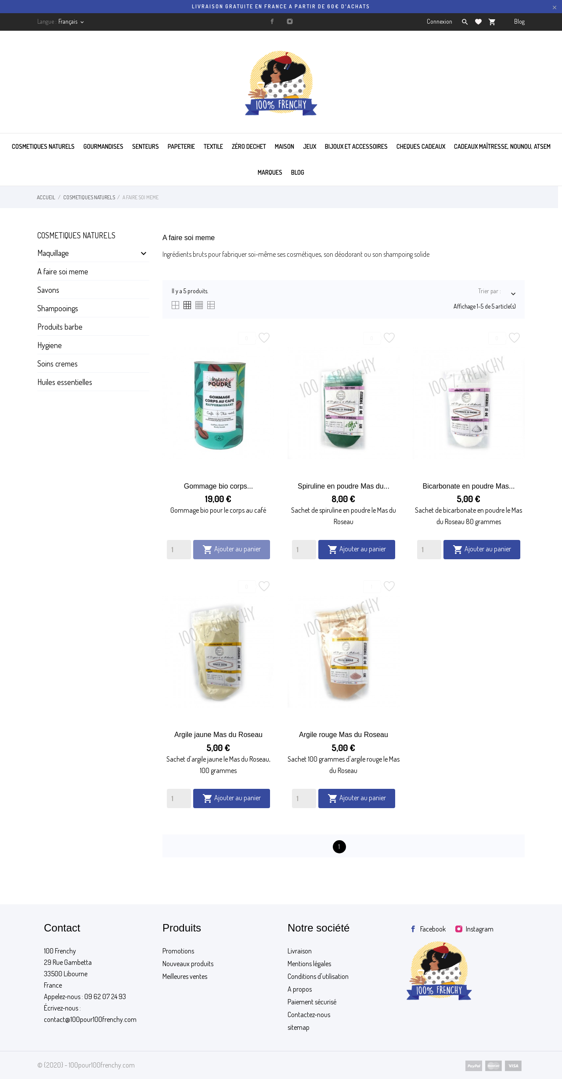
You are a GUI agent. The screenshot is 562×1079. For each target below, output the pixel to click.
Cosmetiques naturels (76, 235)
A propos (300, 989)
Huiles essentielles (64, 382)
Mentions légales (309, 963)
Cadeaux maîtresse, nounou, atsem (502, 146)
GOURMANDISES (103, 146)
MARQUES (270, 172)
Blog (519, 21)
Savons (48, 290)
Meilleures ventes (184, 976)
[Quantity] (179, 549)
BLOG (297, 172)
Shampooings (57, 308)
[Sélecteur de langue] (71, 21)
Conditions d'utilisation (318, 976)
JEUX (309, 146)
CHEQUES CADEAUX (420, 146)
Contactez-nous (309, 1014)
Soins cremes (57, 363)
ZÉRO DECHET (249, 146)
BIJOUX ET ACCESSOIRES (356, 146)
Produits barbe (60, 326)
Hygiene (49, 345)
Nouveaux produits (187, 963)
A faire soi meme (62, 271)
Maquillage (53, 253)
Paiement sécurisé (312, 1001)
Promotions (178, 950)
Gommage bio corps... (218, 486)
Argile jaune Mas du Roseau (218, 734)
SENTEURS (145, 146)
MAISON (284, 146)
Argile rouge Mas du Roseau (343, 734)
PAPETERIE (181, 146)
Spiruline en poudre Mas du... (343, 486)
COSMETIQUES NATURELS (43, 146)
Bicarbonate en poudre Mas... (469, 486)
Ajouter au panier (231, 549)
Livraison (300, 950)
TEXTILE (213, 146)
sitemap (299, 1027)
